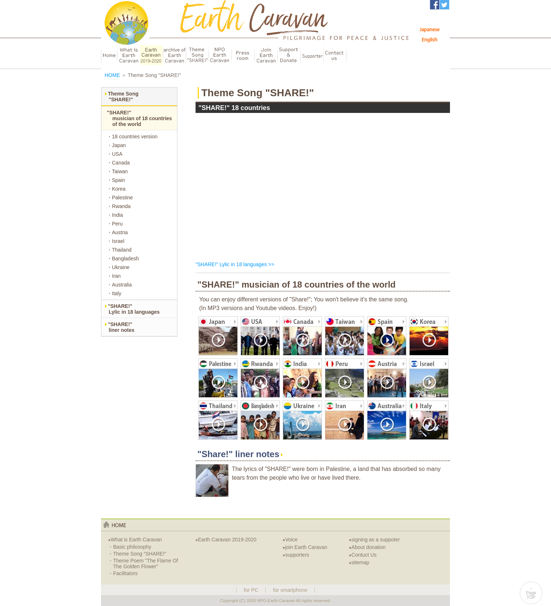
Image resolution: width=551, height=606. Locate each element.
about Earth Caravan (128, 55)
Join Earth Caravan (265, 55)
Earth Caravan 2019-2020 (225, 539)
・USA (114, 154)
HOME (109, 55)
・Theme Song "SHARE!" (137, 554)
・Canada (118, 163)
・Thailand (119, 250)
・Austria (117, 232)
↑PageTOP (531, 593)
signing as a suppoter (374, 539)
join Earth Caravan (304, 547)
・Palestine (120, 197)
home (114, 524)
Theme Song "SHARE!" (197, 55)
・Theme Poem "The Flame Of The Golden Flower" (143, 563)
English (430, 39)
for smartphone (290, 590)
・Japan (116, 145)
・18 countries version (132, 136)
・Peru (115, 224)
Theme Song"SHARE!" (123, 96)
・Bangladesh (123, 258)
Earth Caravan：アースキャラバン (138, 31)
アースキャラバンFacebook (434, 4)
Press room (243, 55)
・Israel (115, 241)
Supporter (311, 55)
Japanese (430, 29)
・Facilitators (123, 573)
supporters (295, 555)
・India (115, 215)
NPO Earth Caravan (220, 55)
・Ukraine (118, 267)
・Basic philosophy (129, 547)
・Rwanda (118, 206)
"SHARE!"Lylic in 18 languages (134, 309)
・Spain (116, 180)
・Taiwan (117, 171)
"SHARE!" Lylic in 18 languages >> (235, 264)
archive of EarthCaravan (174, 55)
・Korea (116, 189)
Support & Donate (288, 55)
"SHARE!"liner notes (121, 327)
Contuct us (334, 55)
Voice (290, 539)
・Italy (114, 293)
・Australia (119, 285)
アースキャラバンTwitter (444, 4)
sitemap (359, 562)
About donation (367, 547)
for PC (251, 590)
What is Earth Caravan (135, 539)
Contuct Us (363, 555)
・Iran (114, 276)
